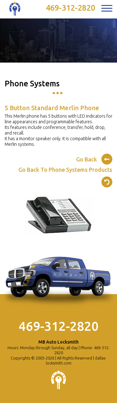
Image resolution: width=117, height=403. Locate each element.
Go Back (94, 158)
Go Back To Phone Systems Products (65, 176)
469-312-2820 (70, 7)
